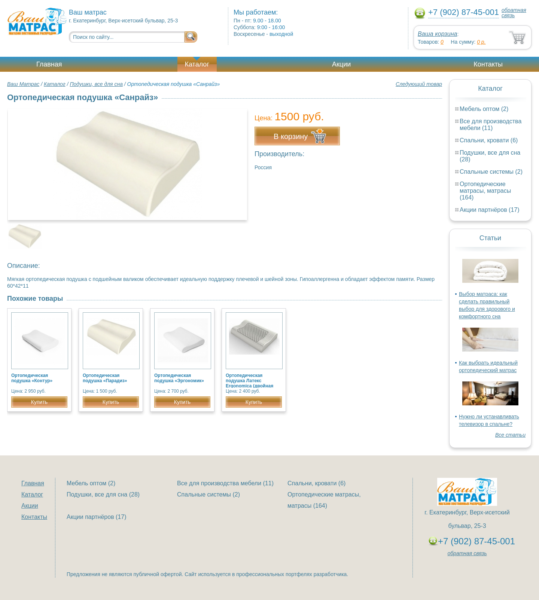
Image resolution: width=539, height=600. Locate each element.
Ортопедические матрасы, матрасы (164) (485, 191)
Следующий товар (419, 84)
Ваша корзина (437, 34)
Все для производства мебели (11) (490, 124)
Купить (39, 402)
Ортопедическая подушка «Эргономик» (179, 378)
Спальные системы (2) (491, 171)
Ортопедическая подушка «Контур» (31, 378)
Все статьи (510, 435)
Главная (49, 64)
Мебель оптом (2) (484, 109)
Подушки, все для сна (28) (103, 494)
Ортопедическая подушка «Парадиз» (105, 378)
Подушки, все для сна (96, 84)
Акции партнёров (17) (490, 210)
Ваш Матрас (23, 84)
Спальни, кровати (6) (489, 140)
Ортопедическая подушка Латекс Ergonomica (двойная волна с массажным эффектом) (249, 386)
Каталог (197, 64)
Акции (341, 64)
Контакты (488, 64)
